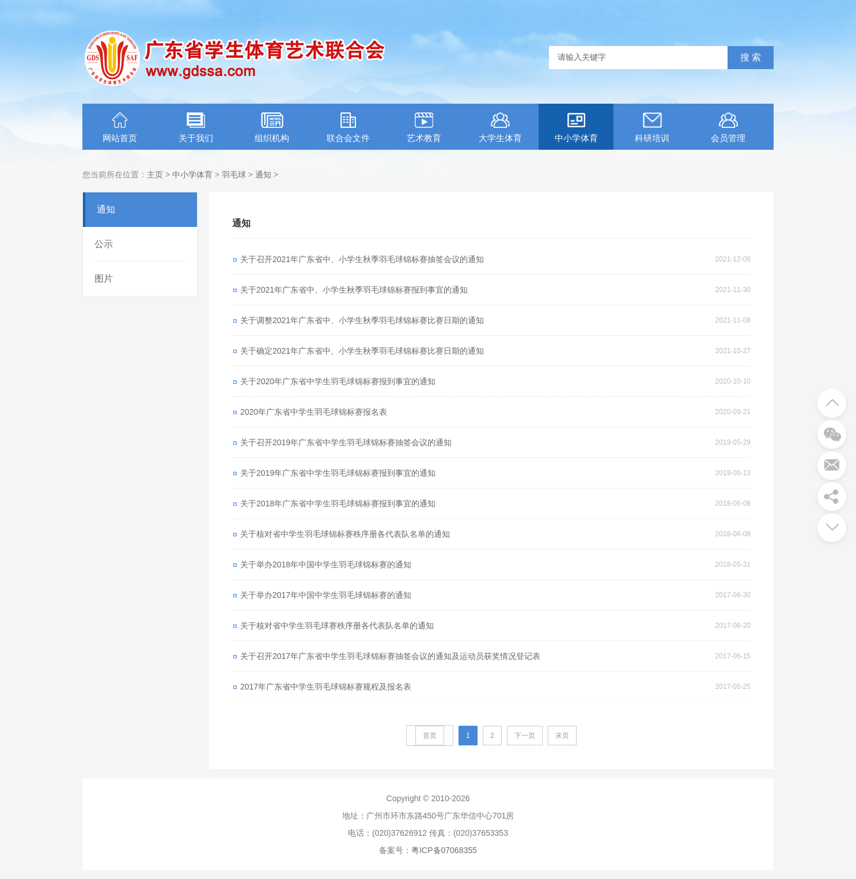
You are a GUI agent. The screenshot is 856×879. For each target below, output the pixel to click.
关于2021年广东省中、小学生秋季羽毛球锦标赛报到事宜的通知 (354, 289)
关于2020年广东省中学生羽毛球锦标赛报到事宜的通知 (337, 381)
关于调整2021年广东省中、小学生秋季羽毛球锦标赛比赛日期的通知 (362, 320)
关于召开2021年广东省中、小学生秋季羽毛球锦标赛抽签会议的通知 (362, 259)
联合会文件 (348, 127)
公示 (103, 244)
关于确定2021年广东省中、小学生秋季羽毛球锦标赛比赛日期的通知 (362, 350)
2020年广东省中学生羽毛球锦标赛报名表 (313, 411)
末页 (562, 736)
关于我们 (196, 127)
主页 (155, 174)
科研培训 (652, 127)
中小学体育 (576, 127)
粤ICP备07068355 (444, 850)
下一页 (524, 736)
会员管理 (728, 127)
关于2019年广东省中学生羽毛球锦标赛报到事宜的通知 (337, 473)
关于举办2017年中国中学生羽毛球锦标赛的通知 (325, 595)
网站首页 (120, 127)
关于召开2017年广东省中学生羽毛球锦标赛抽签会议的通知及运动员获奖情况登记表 (390, 656)
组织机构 (272, 127)
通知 (263, 174)
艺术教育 (424, 127)
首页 (430, 736)
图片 (103, 278)
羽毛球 (234, 174)
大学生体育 (500, 127)
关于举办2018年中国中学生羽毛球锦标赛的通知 (325, 564)
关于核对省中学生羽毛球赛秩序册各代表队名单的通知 (337, 625)
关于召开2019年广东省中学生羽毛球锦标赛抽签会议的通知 (346, 442)
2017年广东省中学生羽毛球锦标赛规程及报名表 (325, 686)
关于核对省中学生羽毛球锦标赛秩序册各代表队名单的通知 (345, 534)
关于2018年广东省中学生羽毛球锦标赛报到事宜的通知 (337, 503)
